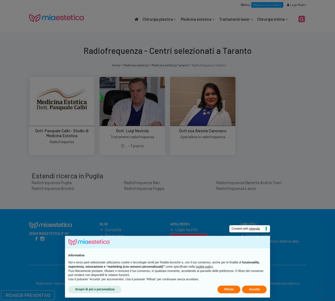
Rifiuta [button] (229, 289)
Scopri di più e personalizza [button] (95, 289)
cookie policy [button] (204, 266)
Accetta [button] (254, 289)
